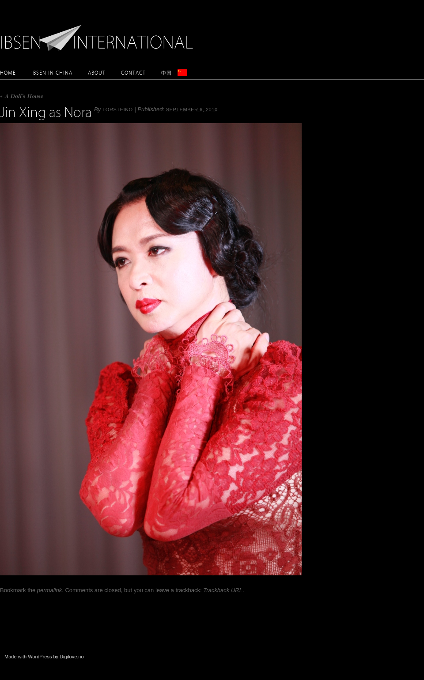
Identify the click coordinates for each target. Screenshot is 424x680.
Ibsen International (99, 33)
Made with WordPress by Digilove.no (44, 656)
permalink (49, 590)
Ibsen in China (51, 72)
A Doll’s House (21, 97)
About (97, 72)
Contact (133, 72)
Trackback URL (222, 590)
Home (8, 72)
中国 (166, 72)
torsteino (117, 109)
